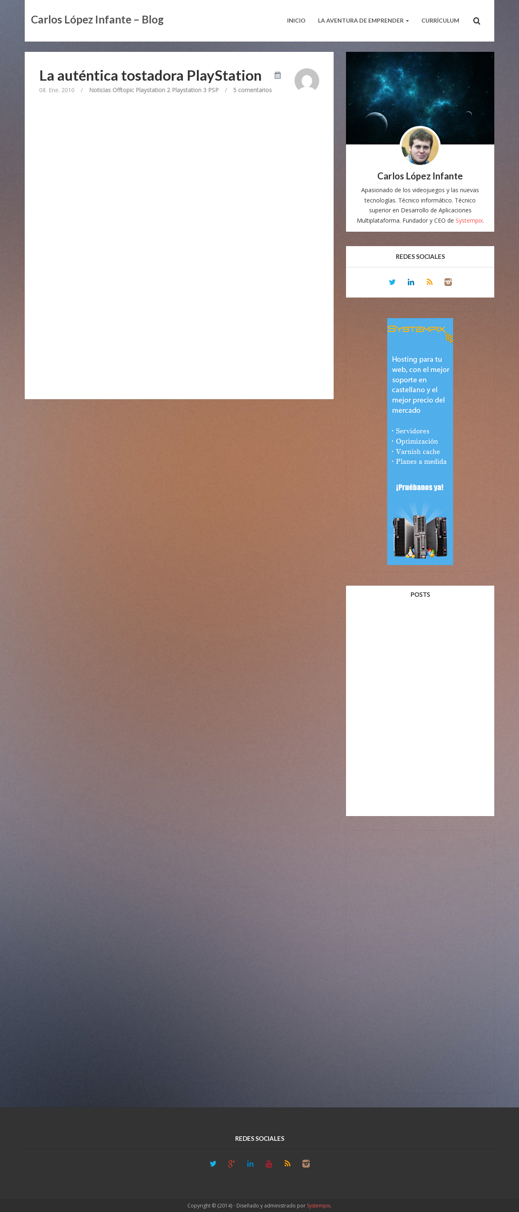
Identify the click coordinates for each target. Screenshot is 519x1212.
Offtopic (123, 90)
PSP (213, 90)
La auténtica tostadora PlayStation (150, 75)
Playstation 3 (189, 90)
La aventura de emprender (363, 20)
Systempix (469, 220)
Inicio (296, 20)
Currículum (440, 20)
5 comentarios (252, 90)
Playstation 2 (153, 90)
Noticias (100, 90)
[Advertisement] (420, 960)
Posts (420, 594)
